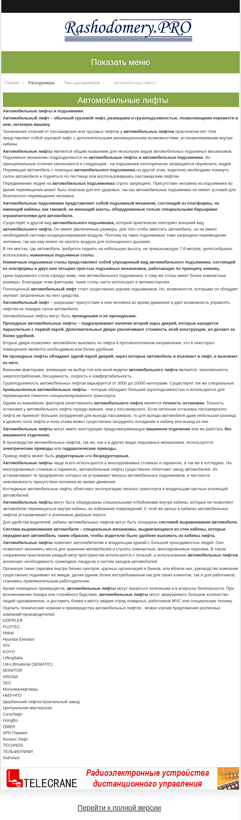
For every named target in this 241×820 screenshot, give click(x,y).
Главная (11, 83)
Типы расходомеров (82, 83)
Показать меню (120, 62)
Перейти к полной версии (119, 808)
